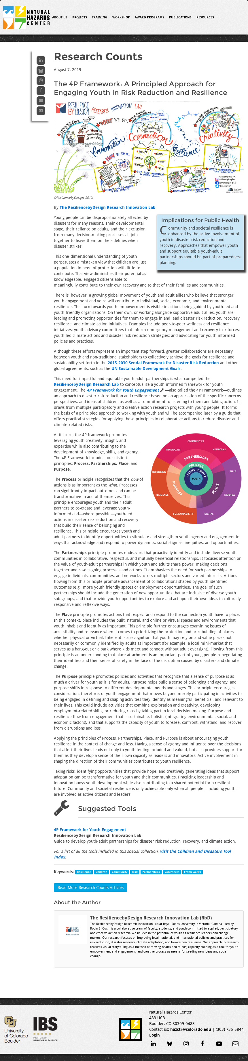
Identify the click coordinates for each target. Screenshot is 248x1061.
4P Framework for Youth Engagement (90, 829)
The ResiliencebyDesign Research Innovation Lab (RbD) (151, 918)
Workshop (121, 17)
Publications (180, 17)
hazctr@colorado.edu (190, 1029)
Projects (79, 17)
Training (99, 17)
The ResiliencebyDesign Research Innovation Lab (108, 207)
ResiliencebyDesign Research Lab (86, 384)
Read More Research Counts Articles (91, 887)
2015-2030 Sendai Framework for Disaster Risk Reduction (163, 362)
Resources (205, 17)
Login (154, 1035)
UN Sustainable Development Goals (146, 368)
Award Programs (149, 17)
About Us (59, 17)
